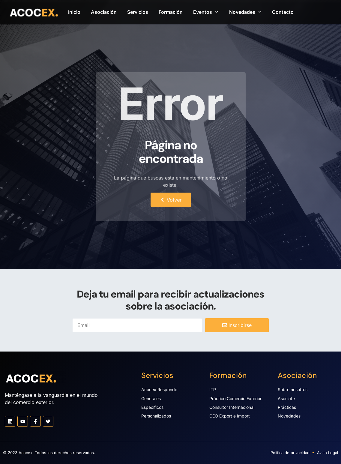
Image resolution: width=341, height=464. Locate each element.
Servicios (137, 12)
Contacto (283, 12)
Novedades (245, 11)
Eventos (205, 11)
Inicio (74, 12)
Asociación (104, 12)
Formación (171, 12)
